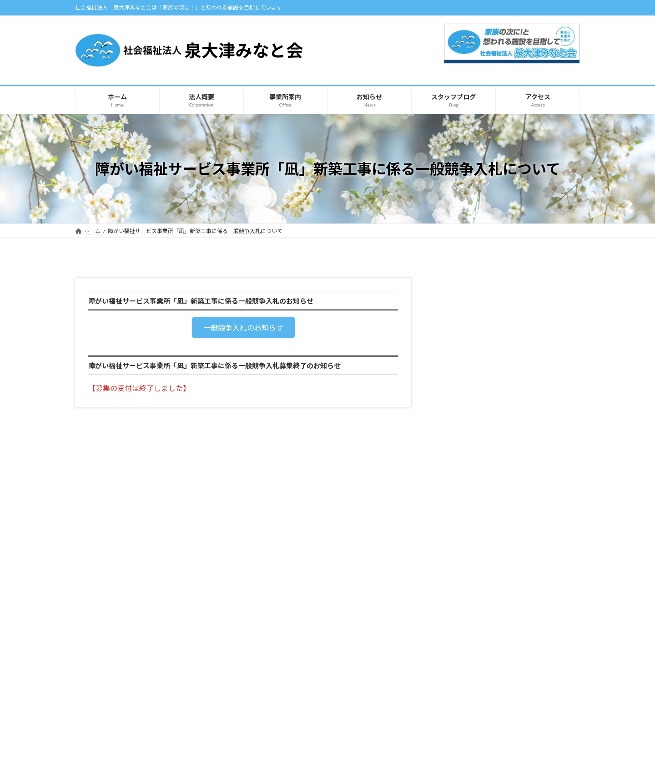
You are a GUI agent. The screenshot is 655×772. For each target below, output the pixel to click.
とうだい (459, 311)
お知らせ (96, 709)
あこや (455, 330)
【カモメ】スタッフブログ (462, 630)
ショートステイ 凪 (472, 386)
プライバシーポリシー (111, 560)
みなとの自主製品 (478, 495)
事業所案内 (271, 599)
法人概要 (96, 678)
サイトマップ (172, 560)
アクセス (96, 694)
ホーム (93, 662)
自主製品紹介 (101, 725)
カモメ (455, 348)
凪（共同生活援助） (475, 404)
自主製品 (459, 476)
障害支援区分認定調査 (478, 423)
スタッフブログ (449, 599)
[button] (243, 327)
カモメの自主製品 (478, 513)
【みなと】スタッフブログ (462, 614)
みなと (455, 293)
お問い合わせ (447, 646)
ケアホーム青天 (468, 367)
